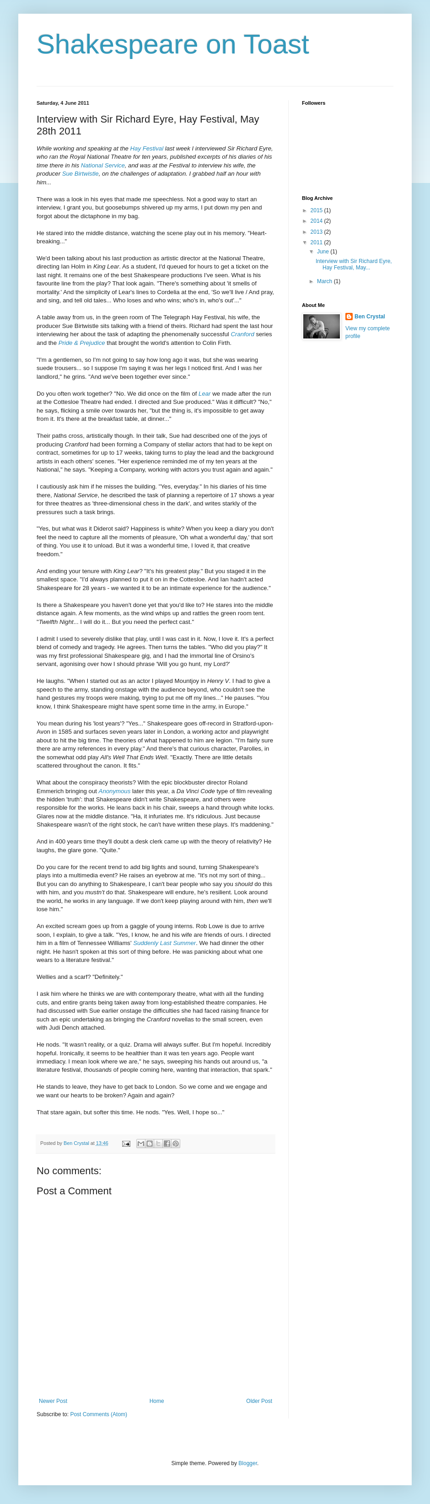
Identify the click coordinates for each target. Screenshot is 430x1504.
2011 (317, 242)
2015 (317, 210)
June (323, 251)
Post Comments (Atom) (98, 1414)
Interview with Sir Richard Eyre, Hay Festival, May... (354, 264)
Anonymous (115, 791)
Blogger (247, 1463)
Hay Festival (147, 148)
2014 (317, 221)
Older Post (259, 1401)
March (325, 281)
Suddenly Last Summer (164, 943)
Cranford (242, 334)
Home (157, 1401)
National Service (103, 165)
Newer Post (53, 1401)
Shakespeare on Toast (173, 44)
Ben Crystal (370, 316)
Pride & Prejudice (82, 342)
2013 (317, 232)
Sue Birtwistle (79, 173)
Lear (204, 393)
